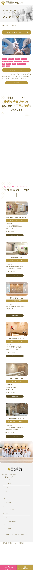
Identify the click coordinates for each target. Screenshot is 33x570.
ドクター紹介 (7, 541)
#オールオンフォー (7, 66)
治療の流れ (6, 550)
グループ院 (6, 510)
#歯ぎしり (5, 69)
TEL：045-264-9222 (12, 240)
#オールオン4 (6, 63)
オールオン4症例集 (8, 554)
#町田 (4, 72)
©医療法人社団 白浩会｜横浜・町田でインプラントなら (16, 560)
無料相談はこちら (8, 515)
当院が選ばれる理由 (9, 524)
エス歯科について (8, 528)
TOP (4, 519)
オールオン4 (7, 492)
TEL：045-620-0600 (12, 323)
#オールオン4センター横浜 (18, 63)
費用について (7, 537)
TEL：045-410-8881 (12, 448)
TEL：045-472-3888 (12, 365)
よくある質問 (7, 506)
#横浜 (25, 66)
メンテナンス (16, 25)
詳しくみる (16, 90)
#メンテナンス (18, 66)
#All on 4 (5, 60)
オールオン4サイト (7, 25)
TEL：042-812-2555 (12, 407)
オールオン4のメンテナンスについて (16, 76)
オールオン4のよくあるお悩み (12, 545)
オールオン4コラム (8, 502)
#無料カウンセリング (22, 69)
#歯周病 (12, 69)
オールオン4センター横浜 (10, 532)
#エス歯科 (22, 60)
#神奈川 (10, 72)
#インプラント (13, 60)
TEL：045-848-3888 (12, 282)
